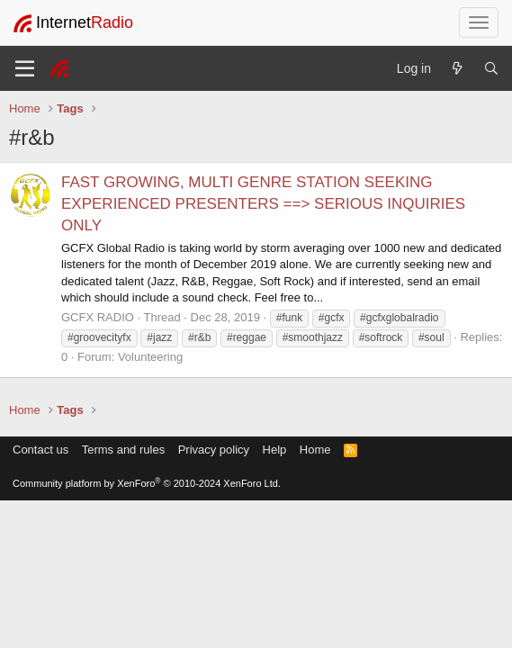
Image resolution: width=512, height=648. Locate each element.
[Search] (491, 68)
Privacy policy (213, 449)
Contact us (40, 449)
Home (315, 449)
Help (275, 449)
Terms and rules (123, 449)
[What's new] (457, 68)
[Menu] (25, 68)
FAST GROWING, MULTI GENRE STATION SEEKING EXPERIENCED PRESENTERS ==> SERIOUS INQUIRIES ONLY (263, 204)
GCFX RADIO (97, 317)
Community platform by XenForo (147, 483)
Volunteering (150, 357)
